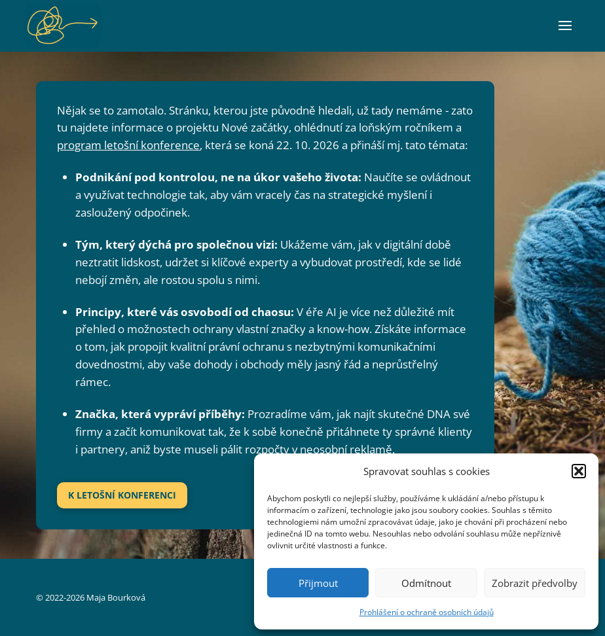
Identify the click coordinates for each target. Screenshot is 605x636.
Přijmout (318, 583)
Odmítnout (426, 583)
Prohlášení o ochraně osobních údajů (426, 612)
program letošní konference (128, 144)
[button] (578, 471)
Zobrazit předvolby (535, 583)
